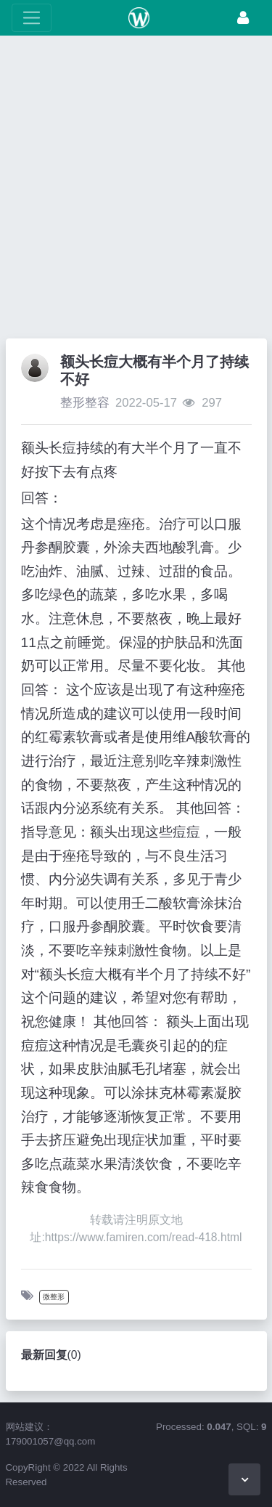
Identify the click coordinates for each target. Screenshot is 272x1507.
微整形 (54, 1297)
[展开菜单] (31, 18)
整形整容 (85, 403)
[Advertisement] (136, 190)
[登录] (243, 18)
